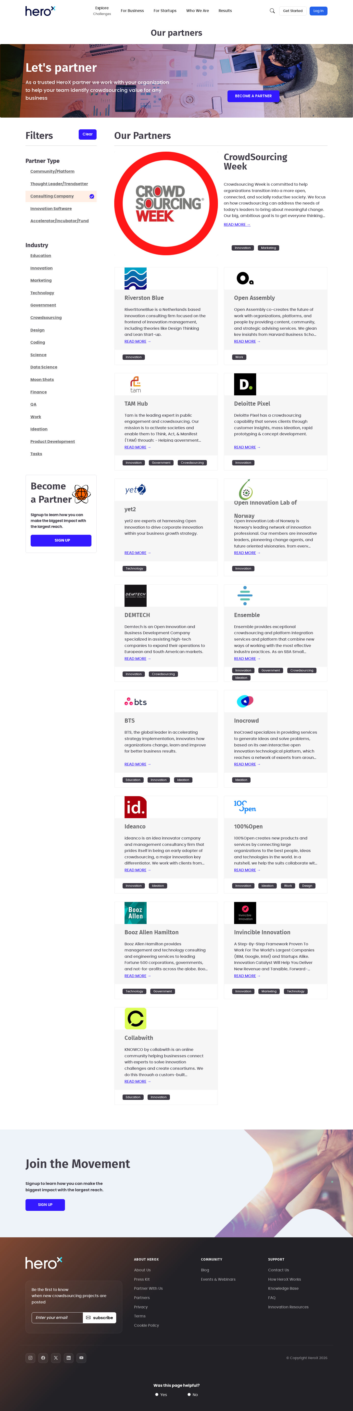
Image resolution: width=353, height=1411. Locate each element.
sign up (62, 540)
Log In (319, 11)
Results (225, 11)
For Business (132, 11)
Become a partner (253, 96)
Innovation (243, 247)
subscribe (99, 1318)
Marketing (268, 247)
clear (88, 134)
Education (133, 779)
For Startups (165, 11)
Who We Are (198, 11)
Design (307, 885)
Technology (134, 568)
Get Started (293, 11)
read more (135, 341)
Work (239, 357)
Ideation (241, 677)
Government (161, 462)
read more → (237, 225)
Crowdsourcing (192, 462)
